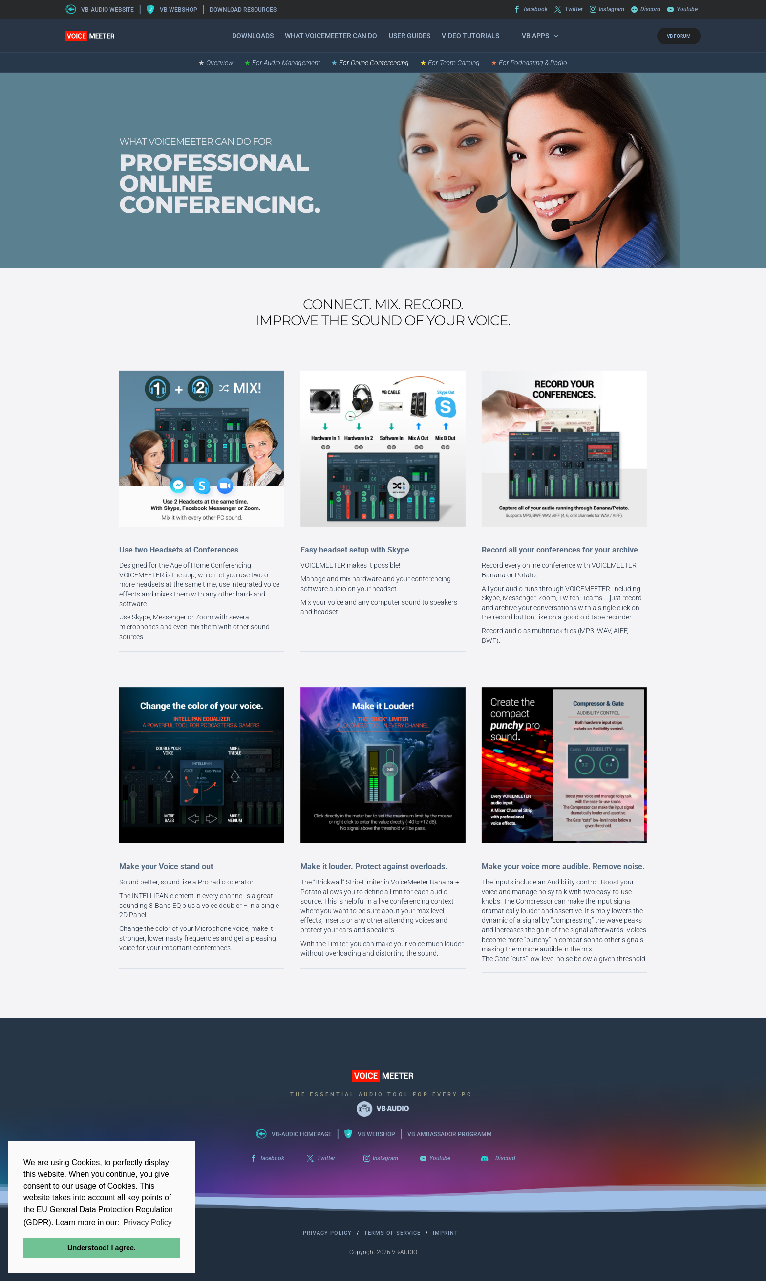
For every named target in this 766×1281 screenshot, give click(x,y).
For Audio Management (282, 62)
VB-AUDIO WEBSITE (107, 9)
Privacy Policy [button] (147, 1222)
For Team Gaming (450, 62)
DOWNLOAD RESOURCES (243, 9)
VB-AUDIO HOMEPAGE (302, 1134)
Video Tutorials (470, 36)
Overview (215, 62)
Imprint (445, 1233)
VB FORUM (679, 36)
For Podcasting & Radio (529, 62)
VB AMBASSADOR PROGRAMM (449, 1134)
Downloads (253, 36)
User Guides (409, 36)
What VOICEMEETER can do (331, 36)
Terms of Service (392, 1233)
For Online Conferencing (370, 62)
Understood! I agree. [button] (101, 1248)
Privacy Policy (327, 1233)
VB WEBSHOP (178, 9)
